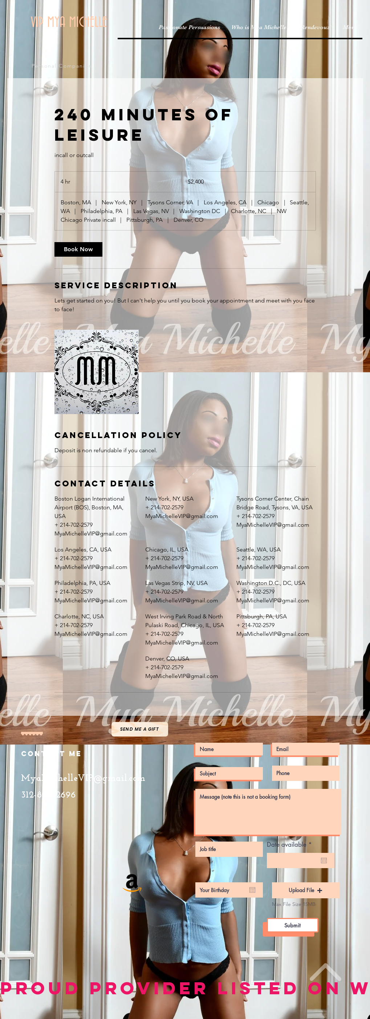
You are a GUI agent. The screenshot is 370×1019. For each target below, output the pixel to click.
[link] (78, 249)
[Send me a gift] (139, 729)
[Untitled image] (96, 372)
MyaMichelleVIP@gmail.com (83, 778)
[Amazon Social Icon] (132, 882)
